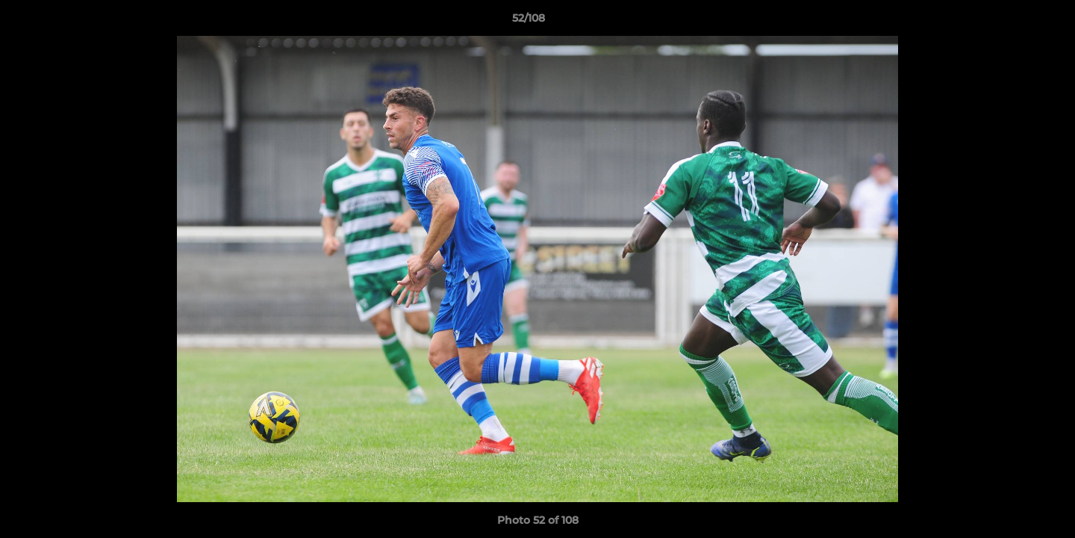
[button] (1012, 21)
